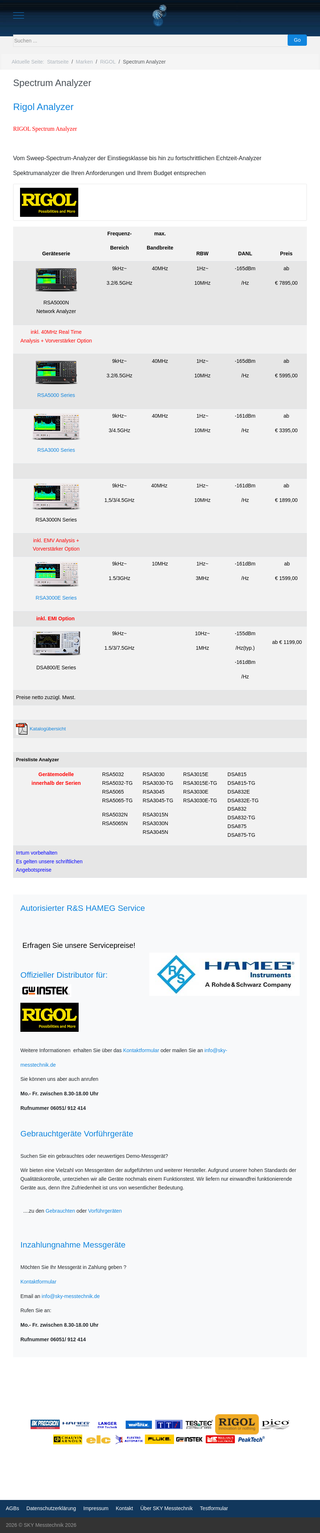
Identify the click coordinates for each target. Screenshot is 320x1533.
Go (297, 40)
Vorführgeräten (105, 1211)
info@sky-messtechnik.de (71, 1296)
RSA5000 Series (56, 395)
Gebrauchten (60, 1211)
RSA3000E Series (56, 598)
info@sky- (216, 1050)
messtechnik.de (38, 1065)
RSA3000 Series (56, 450)
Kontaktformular (141, 1050)
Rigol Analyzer (43, 106)
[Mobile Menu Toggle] (18, 15)
